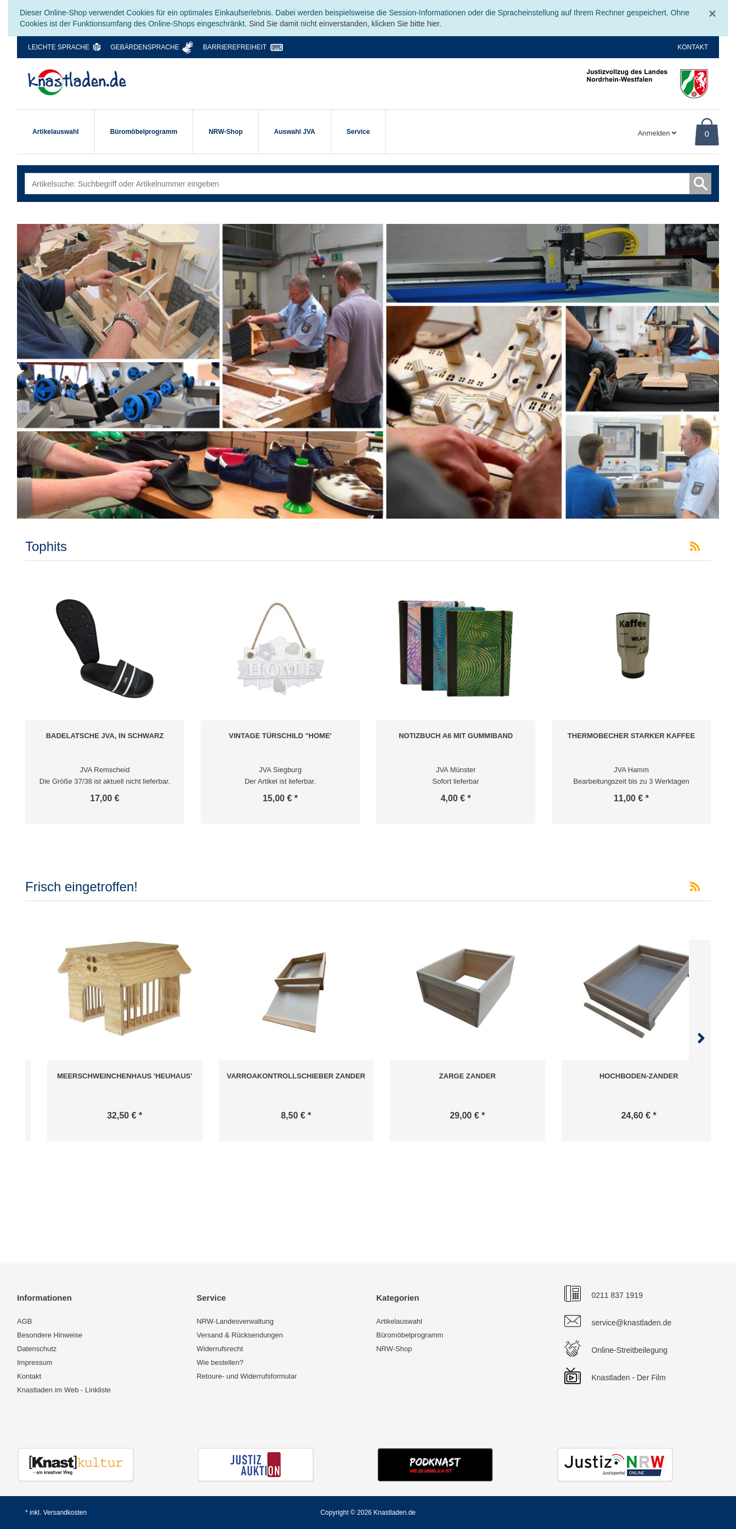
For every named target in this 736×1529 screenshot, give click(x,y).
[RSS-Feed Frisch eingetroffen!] (695, 887)
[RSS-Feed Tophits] (695, 546)
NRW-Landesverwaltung (234, 1321)
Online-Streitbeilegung (630, 1350)
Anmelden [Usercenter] (657, 133)
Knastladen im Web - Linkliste (64, 1390)
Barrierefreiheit (235, 47)
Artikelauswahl (55, 132)
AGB (24, 1321)
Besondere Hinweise (49, 1335)
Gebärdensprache (144, 47)
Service (358, 132)
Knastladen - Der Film (629, 1377)
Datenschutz (36, 1349)
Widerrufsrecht (219, 1349)
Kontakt (692, 47)
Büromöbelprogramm (144, 132)
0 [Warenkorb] (707, 133)
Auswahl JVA (294, 132)
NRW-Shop (225, 132)
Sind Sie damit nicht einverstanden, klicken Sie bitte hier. (345, 23)
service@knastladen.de (632, 1322)
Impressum (34, 1362)
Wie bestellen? (219, 1362)
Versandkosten (65, 1512)
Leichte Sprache (58, 47)
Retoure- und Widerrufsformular (246, 1376)
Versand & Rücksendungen (239, 1335)
